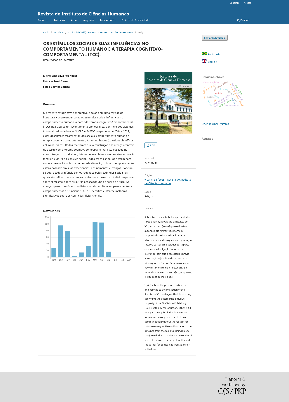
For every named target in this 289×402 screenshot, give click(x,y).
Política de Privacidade (135, 20)
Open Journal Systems (215, 124)
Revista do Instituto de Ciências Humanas (83, 14)
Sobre (42, 20)
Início (46, 32)
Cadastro (235, 2)
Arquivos (88, 20)
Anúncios (59, 20)
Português (211, 54)
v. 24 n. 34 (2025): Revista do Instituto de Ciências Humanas (100, 32)
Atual (74, 20)
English (209, 61)
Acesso (247, 2)
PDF (152, 145)
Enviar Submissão (214, 38)
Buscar (243, 20)
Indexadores (108, 20)
